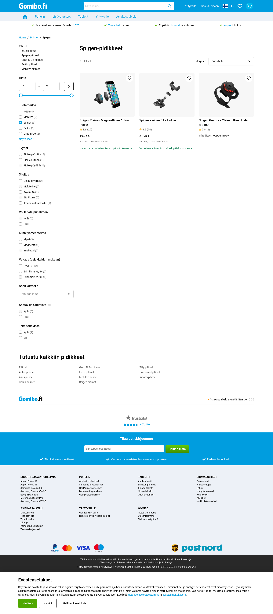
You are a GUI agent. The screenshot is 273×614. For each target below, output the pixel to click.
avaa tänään (235, 399)
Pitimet (34, 37)
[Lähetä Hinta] (69, 86)
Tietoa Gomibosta (147, 513)
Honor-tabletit (145, 491)
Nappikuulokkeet (205, 491)
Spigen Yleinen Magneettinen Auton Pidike (104, 123)
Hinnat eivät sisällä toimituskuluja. (174, 559)
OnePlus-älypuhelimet (90, 488)
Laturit (200, 488)
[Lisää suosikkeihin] (129, 78)
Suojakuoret (203, 481)
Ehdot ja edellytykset (144, 567)
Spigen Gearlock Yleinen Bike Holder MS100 (224, 123)
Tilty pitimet (146, 367)
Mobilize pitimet (30, 68)
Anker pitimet (27, 372)
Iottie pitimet (28, 50)
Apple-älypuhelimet (89, 481)
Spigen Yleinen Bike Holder (157, 120)
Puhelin (40, 16)
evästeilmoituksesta (174, 594)
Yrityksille (190, 6)
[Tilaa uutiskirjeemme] (124, 448)
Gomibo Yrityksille (88, 513)
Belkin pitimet (29, 64)
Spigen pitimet (87, 382)
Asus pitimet (26, 377)
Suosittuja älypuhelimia (38, 476)
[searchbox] (125, 6)
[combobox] (128, 6)
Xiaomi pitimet (148, 377)
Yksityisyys (106, 567)
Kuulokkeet (202, 495)
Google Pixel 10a (29, 495)
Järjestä (201, 61)
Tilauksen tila (27, 516)
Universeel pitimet (150, 372)
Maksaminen (27, 513)
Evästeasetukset (166, 567)
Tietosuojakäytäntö (148, 519)
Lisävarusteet (62, 16)
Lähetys (24, 522)
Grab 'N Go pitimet (32, 59)
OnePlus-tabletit (146, 495)
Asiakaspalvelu (126, 16)
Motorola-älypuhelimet (90, 491)
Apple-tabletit (145, 481)
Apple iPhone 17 (28, 481)
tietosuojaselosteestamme (143, 594)
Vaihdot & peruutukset (31, 526)
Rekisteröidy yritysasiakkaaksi (94, 516)
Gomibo (143, 508)
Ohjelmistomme (146, 516)
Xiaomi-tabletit (145, 488)
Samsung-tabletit (147, 485)
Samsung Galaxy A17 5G (33, 501)
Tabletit (83, 16)
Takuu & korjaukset (30, 529)
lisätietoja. (167, 562)
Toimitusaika (27, 519)
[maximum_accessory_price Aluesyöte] (51, 86)
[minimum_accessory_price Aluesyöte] (27, 86)
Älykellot (201, 498)
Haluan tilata (177, 449)
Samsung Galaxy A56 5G (33, 491)
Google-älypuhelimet (89, 495)
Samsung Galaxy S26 (31, 488)
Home (22, 37)
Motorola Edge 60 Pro (31, 498)
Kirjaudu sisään (210, 6)
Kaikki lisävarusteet (207, 501)
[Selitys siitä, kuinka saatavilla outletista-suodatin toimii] (49, 305)
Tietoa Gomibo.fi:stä (87, 567)
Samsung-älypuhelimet (91, 485)
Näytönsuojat (204, 485)
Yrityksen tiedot (123, 567)
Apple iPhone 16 (28, 485)
